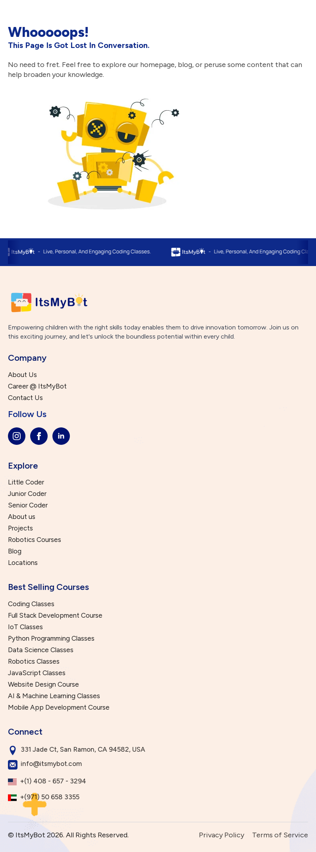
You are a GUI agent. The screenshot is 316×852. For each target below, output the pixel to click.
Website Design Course (43, 684)
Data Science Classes (40, 650)
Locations (23, 562)
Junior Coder (27, 493)
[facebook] (39, 436)
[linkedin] (61, 436)
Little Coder (26, 482)
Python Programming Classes (51, 638)
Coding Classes (31, 604)
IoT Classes (25, 627)
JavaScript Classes (37, 673)
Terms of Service (280, 835)
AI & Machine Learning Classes (54, 696)
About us (21, 516)
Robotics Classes (34, 661)
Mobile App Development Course (59, 707)
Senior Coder (28, 505)
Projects (20, 528)
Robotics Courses (34, 539)
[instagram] (16, 436)
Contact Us (25, 397)
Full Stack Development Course (55, 615)
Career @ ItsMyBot (37, 386)
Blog (14, 551)
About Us (22, 374)
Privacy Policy (221, 835)
